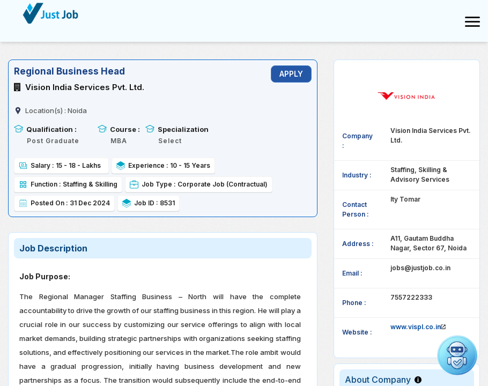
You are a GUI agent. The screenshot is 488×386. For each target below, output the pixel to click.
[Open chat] (457, 355)
